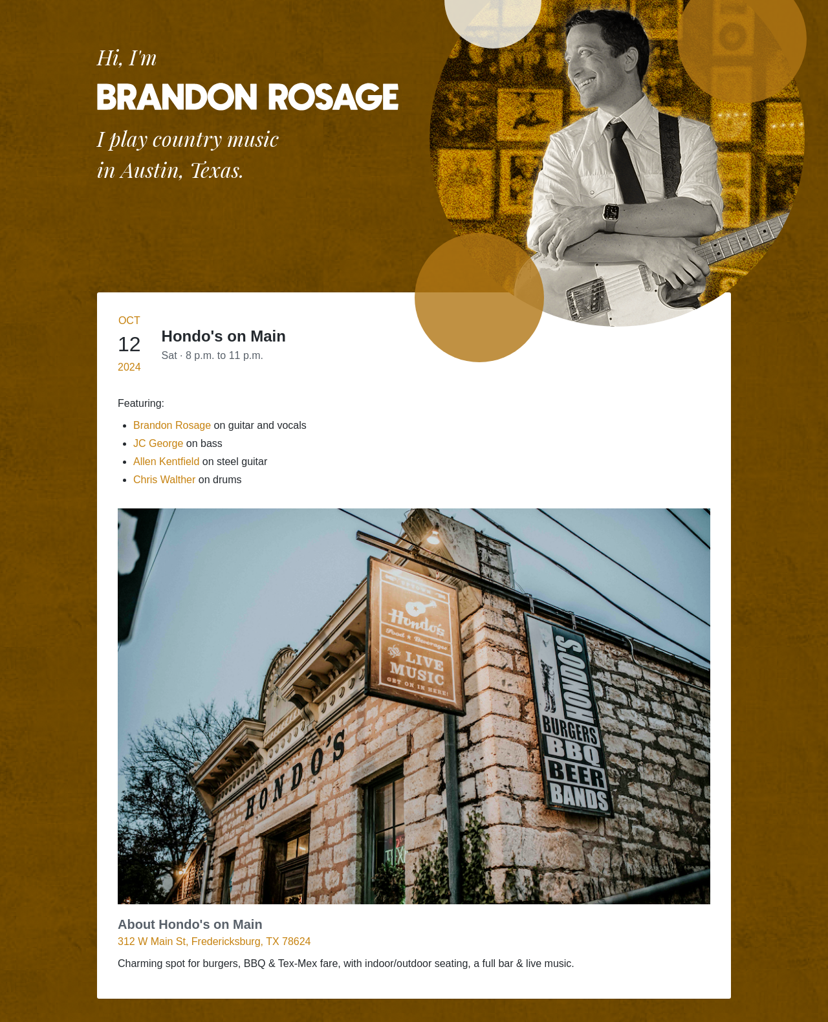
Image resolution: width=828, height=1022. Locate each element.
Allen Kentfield (166, 461)
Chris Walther (164, 479)
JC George (158, 443)
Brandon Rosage (172, 425)
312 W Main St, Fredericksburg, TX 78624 (214, 941)
